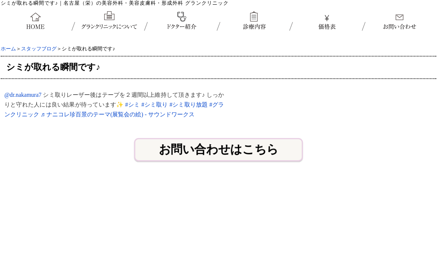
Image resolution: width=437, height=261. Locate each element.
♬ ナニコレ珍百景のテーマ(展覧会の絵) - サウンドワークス (118, 114)
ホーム (8, 48)
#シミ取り (155, 105)
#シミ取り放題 (189, 105)
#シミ (132, 105)
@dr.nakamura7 (22, 95)
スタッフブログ (39, 48)
